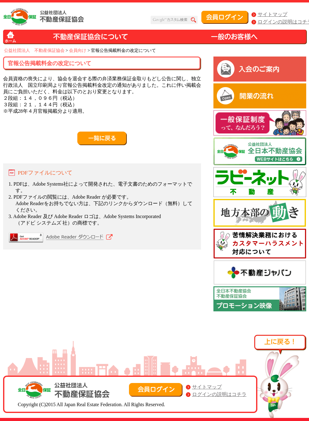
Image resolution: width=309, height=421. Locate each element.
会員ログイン (224, 17)
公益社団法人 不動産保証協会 (34, 50)
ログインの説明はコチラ (219, 394)
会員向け (77, 50)
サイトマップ (272, 14)
